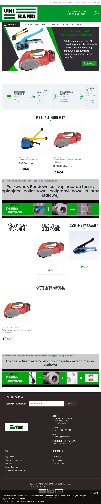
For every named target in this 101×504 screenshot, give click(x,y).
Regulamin (88, 24)
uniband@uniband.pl (61, 436)
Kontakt (75, 24)
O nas (56, 24)
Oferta (65, 24)
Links (96, 2)
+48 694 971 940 (64, 430)
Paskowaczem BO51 (28, 159)
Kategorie (12, 24)
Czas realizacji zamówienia (16, 470)
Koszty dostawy (11, 467)
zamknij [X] (92, 493)
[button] (61, 13)
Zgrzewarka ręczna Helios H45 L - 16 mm (16, 331)
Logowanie (57, 460)
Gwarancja (9, 463)
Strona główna (42, 24)
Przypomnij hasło (59, 463)
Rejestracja (57, 456)
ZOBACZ (25, 169)
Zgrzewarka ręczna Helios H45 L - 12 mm (66, 161)
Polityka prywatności (13, 460)
